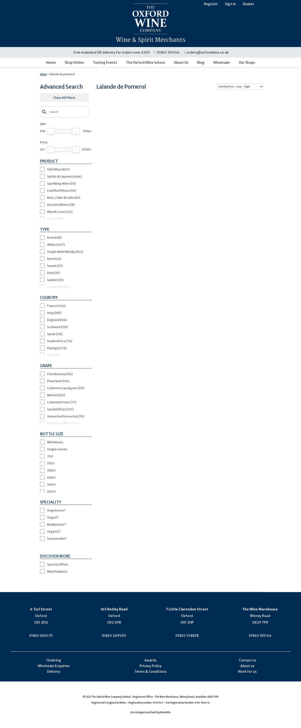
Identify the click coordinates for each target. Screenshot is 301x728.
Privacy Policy (150, 666)
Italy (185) (54, 313)
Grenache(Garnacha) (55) (65, 416)
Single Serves (57, 449)
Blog (200, 62)
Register (211, 4)
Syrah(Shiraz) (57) (60, 409)
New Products (57, 571)
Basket (248, 4)
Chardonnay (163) (60, 374)
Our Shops (247, 62)
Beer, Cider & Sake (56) (63, 197)
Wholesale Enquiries (54, 666)
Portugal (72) (57, 348)
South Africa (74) (59, 341)
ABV (43, 124)
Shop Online (74, 62)
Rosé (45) (54, 259)
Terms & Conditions (150, 671)
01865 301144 (167, 52)
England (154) (57, 320)
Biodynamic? (56, 524)
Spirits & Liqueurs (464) (64, 176)
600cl (51, 491)
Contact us (247, 660)
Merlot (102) (56, 395)
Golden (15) (55, 280)
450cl (51, 477)
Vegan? (52, 517)
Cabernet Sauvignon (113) (65, 388)
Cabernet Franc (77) (61, 402)
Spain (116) (55, 334)
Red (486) (54, 237)
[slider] (51, 131)
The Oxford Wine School (145, 62)
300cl (51, 470)
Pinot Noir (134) (58, 381)
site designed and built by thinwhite (150, 712)
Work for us (247, 671)
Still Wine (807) (58, 169)
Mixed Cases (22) (59, 212)
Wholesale (221, 62)
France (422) (56, 306)
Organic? (53, 531)
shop (43, 74)
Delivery (53, 671)
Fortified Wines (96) (61, 190)
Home (51, 62)
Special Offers (57, 564)
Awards (150, 660)
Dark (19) (53, 273)
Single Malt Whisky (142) (65, 251)
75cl (50, 456)
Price (44, 142)
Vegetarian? (56, 510)
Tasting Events (105, 62)
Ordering (53, 660)
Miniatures (55, 442)
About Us (181, 62)
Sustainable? (56, 538)
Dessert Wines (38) (61, 204)
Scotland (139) (57, 327)
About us (247, 666)
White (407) (56, 244)
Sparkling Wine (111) (61, 183)
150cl (51, 463)
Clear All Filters (64, 97)
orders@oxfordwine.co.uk (206, 52)
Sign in (230, 4)
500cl (51, 484)
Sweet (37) (55, 266)
